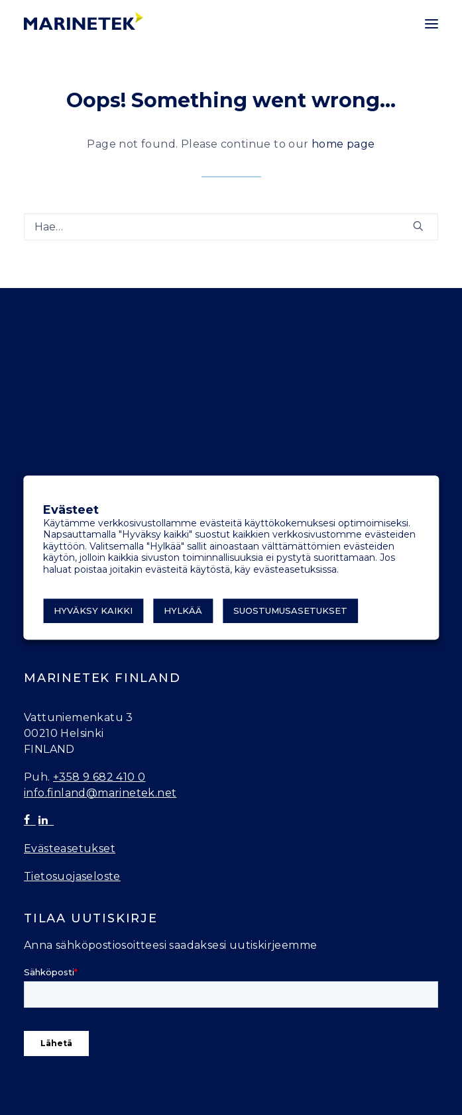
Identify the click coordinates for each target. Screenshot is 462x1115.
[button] (431, 24)
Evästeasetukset (69, 848)
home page (343, 144)
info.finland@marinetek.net (100, 793)
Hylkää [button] (183, 610)
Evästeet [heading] (71, 510)
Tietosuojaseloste (72, 876)
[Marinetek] (83, 21)
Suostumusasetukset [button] (290, 610)
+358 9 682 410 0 (99, 777)
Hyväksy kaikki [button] (93, 610)
